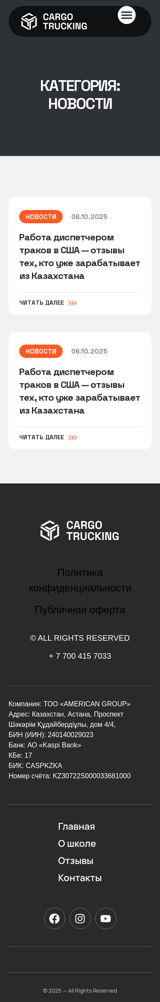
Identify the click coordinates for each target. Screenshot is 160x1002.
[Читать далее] (72, 303)
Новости (41, 217)
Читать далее (41, 303)
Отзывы (75, 860)
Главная (76, 826)
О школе (77, 843)
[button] (127, 15)
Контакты (80, 877)
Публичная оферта (80, 609)
